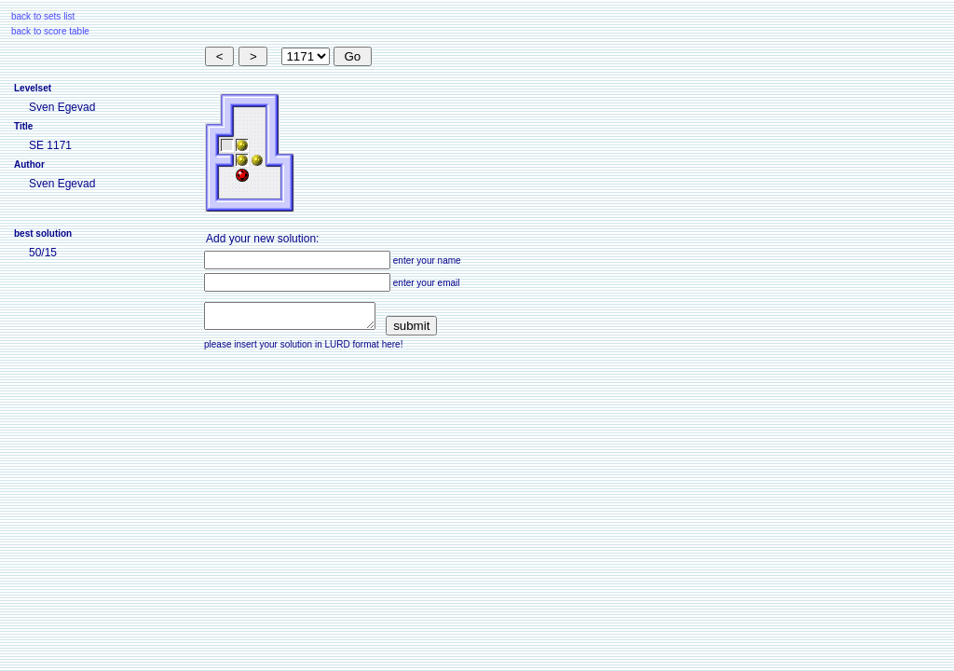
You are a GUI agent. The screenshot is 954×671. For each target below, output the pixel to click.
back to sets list (43, 16)
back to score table (50, 31)
